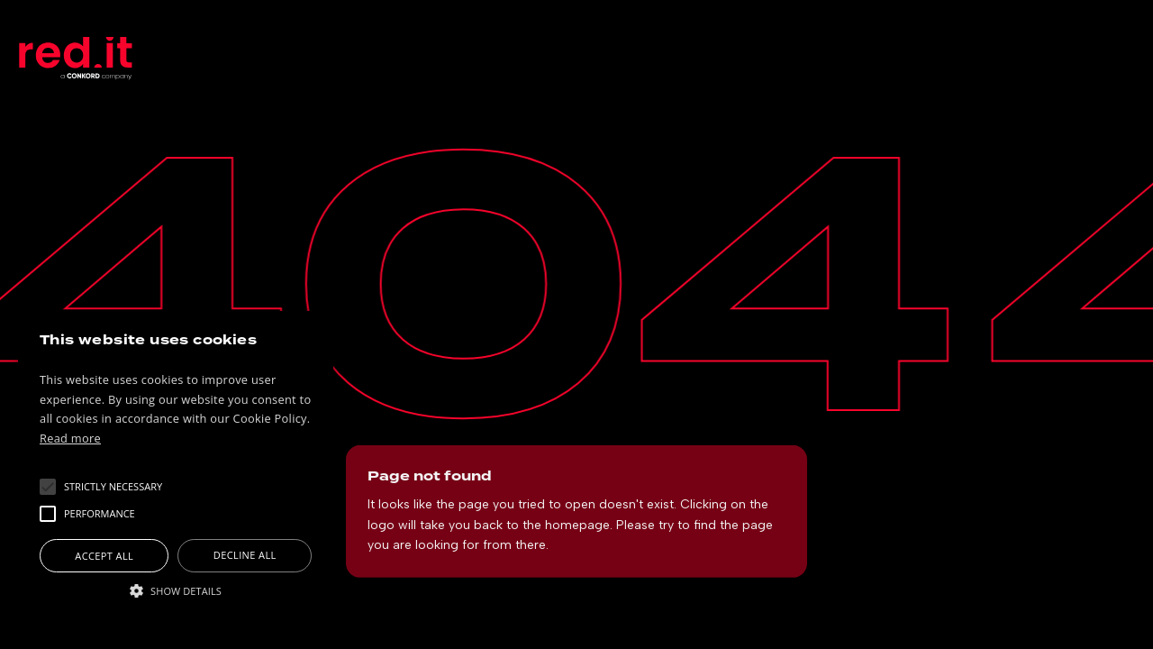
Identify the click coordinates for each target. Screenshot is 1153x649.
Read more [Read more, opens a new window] (70, 438)
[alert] (175, 471)
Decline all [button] (245, 555)
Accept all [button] (104, 555)
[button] (113, 487)
